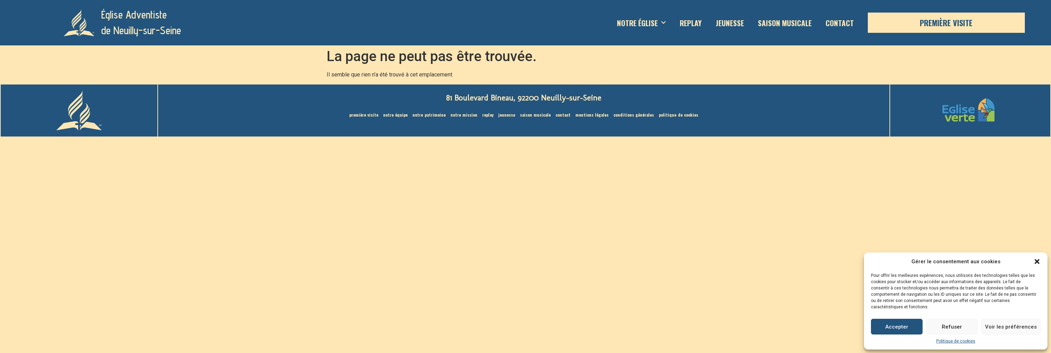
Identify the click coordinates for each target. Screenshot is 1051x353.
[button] (1037, 261)
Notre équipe (398, 115)
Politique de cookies (955, 341)
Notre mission (465, 115)
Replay (691, 22)
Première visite (946, 22)
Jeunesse (730, 22)
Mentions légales (590, 115)
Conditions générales (631, 115)
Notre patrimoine (431, 115)
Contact (840, 22)
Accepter (896, 327)
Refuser (952, 327)
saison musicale (785, 22)
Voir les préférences (1011, 327)
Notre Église (641, 23)
